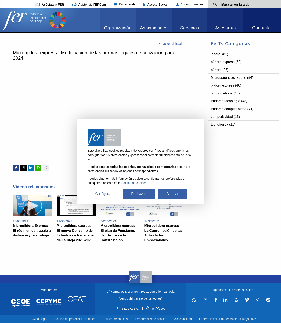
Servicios (189, 27)
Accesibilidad (183, 319)
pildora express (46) (226, 85)
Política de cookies (115, 319)
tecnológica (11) (223, 124)
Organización (117, 27)
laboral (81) (219, 54)
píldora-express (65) (226, 62)
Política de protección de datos (74, 319)
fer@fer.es (155, 308)
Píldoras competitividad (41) (232, 109)
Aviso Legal (39, 319)
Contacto (261, 27)
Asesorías (225, 27)
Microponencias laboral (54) (232, 77)
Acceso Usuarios (190, 4)
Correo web (124, 4)
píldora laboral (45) (225, 93)
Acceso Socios (155, 4)
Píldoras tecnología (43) (229, 101)
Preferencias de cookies (151, 319)
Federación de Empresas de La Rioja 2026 (227, 319)
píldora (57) (220, 70)
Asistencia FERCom (89, 4)
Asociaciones (153, 27)
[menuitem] (118, 20)
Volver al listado (171, 43)
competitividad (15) (225, 117)
